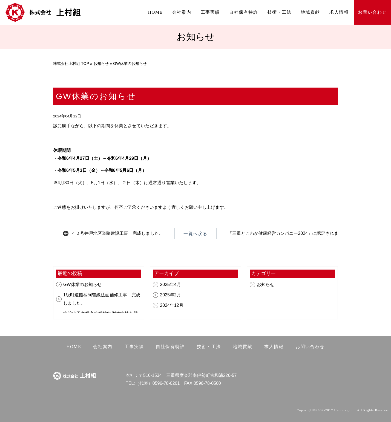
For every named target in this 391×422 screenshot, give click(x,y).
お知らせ (101, 63)
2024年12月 (171, 305)
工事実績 (210, 12)
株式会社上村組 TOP (71, 63)
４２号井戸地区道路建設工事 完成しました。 (117, 233)
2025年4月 (170, 284)
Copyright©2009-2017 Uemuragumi (326, 410)
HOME (155, 12)
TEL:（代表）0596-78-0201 (153, 383)
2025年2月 (170, 295)
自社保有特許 (243, 12)
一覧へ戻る (195, 233)
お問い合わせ (372, 12)
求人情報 (339, 12)
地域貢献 (310, 12)
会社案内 (181, 12)
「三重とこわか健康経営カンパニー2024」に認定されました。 (290, 233)
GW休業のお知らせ (82, 284)
